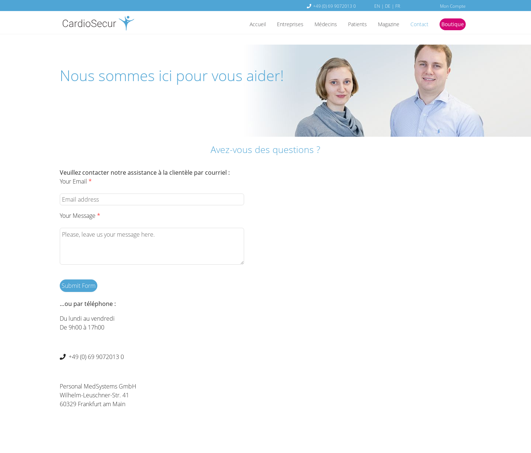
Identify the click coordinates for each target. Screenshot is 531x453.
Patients (348, 25)
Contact (416, 25)
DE (388, 6)
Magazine (382, 25)
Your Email (76, 181)
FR (397, 6)
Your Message (80, 216)
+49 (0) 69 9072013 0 (334, 6)
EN (377, 6)
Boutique (451, 25)
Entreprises (275, 25)
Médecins (314, 25)
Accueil (239, 25)
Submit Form (79, 286)
